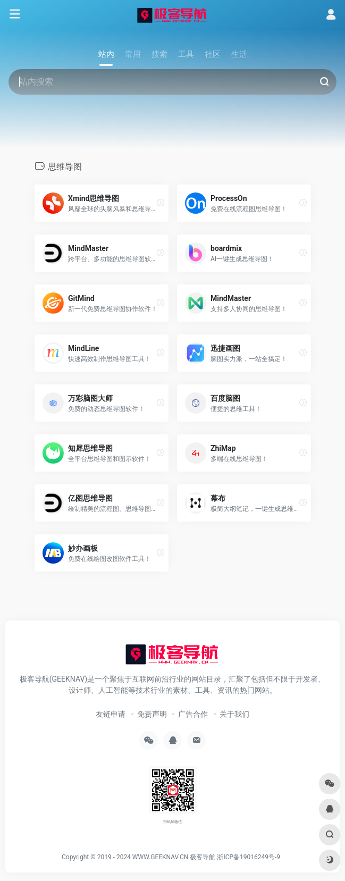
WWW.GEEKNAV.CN (160, 857)
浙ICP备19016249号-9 (248, 857)
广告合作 (193, 714)
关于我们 (234, 714)
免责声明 (152, 714)
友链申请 (110, 714)
